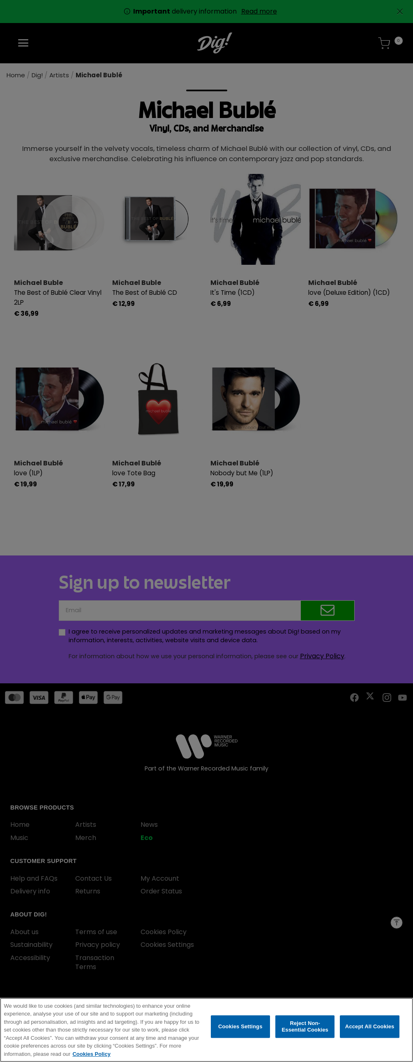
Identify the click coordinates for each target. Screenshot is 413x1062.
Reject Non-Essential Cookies (304, 1026)
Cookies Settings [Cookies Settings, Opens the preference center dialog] (240, 1027)
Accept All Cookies (370, 1027)
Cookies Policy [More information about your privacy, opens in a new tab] (91, 1054)
